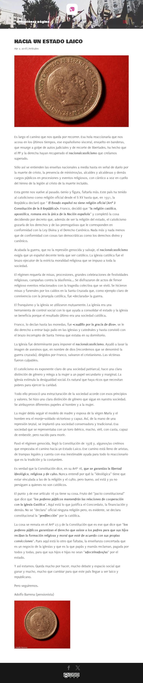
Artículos (34, 48)
